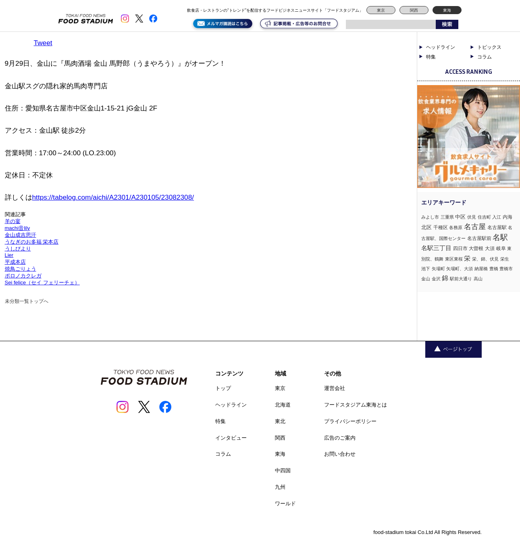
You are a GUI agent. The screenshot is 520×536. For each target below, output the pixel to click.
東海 (447, 10)
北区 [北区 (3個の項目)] (426, 227)
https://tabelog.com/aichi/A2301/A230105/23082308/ (113, 197)
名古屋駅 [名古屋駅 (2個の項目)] (497, 227)
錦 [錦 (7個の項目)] (445, 278)
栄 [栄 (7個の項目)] (467, 258)
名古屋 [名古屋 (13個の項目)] (475, 226)
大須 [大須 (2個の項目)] (490, 248)
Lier (9, 255)
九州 (280, 487)
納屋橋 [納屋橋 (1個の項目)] (481, 268)
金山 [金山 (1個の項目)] (425, 278)
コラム (484, 57)
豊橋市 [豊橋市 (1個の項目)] (506, 268)
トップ (223, 388)
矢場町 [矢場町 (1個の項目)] (438, 268)
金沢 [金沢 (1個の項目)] (436, 278)
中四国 (283, 470)
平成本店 (15, 262)
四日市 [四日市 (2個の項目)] (460, 248)
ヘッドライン (440, 47)
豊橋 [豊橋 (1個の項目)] (493, 268)
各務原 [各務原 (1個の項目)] (455, 227)
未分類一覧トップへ (26, 301)
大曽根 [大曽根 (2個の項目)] (476, 248)
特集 (431, 57)
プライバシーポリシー (350, 421)
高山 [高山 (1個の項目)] (478, 278)
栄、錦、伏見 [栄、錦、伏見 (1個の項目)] (485, 259)
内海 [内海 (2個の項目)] (507, 217)
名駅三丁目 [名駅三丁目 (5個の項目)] (436, 247)
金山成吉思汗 (20, 235)
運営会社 (334, 388)
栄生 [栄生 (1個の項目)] (504, 259)
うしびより (18, 249)
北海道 (283, 405)
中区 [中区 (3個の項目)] (460, 217)
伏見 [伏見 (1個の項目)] (471, 217)
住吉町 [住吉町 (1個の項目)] (484, 217)
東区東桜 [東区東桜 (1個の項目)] (454, 259)
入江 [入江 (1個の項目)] (496, 217)
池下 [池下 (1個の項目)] (425, 268)
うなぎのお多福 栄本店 (32, 242)
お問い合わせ (340, 454)
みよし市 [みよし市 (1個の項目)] (430, 217)
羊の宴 (13, 221)
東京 (381, 10)
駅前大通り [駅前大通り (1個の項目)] (461, 278)
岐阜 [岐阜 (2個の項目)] (501, 248)
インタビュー (231, 438)
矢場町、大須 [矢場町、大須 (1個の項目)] (459, 268)
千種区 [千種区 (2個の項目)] (440, 227)
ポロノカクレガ (23, 276)
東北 (280, 421)
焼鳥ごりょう (20, 269)
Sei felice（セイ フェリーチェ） (42, 282)
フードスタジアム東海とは (355, 405)
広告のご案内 (340, 438)
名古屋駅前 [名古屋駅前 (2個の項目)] (479, 238)
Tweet (43, 43)
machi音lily (17, 228)
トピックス (489, 47)
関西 (414, 10)
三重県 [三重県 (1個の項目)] (447, 217)
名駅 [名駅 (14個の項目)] (500, 237)
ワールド (285, 504)
